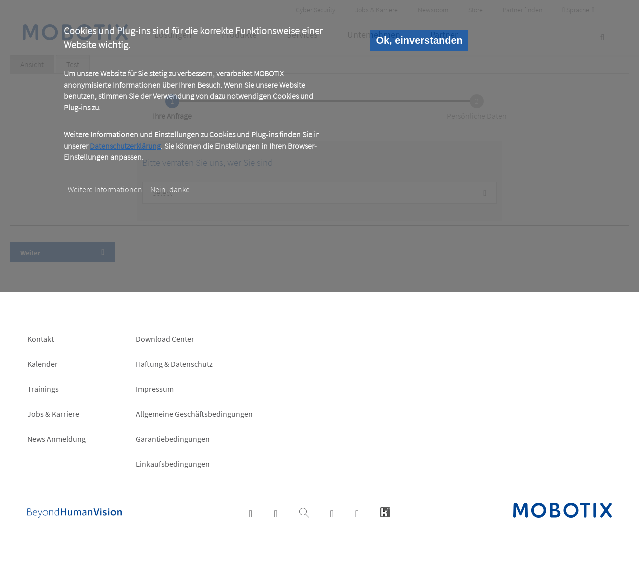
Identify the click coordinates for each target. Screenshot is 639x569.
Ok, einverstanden (419, 40)
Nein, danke (170, 189)
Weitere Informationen (105, 189)
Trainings (43, 389)
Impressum (155, 389)
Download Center (165, 339)
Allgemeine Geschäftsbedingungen (194, 414)
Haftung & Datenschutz (174, 364)
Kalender (42, 364)
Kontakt (40, 339)
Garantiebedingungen (173, 439)
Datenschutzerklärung (125, 146)
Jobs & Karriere (53, 414)
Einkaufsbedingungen (173, 464)
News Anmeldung (56, 439)
